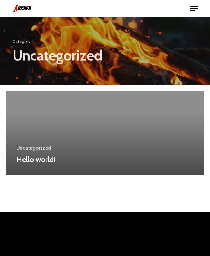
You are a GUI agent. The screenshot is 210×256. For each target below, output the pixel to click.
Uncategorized (33, 148)
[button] (194, 8)
